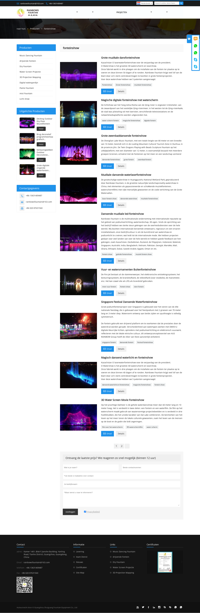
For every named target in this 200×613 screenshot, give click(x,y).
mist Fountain (26, 93)
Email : (20, 562)
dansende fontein (126, 342)
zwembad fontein (144, 159)
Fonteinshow (107, 85)
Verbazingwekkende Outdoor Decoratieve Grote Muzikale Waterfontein (45, 152)
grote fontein (129, 159)
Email (107, 91)
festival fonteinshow (145, 342)
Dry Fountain (26, 66)
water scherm (152, 427)
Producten (35, 28)
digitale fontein (150, 120)
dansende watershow (128, 198)
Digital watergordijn (29, 82)
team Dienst (81, 556)
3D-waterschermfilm (135, 427)
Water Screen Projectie (30, 71)
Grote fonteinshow (123, 85)
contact (21, 544)
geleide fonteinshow (124, 254)
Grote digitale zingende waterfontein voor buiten (43, 168)
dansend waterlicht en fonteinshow (115, 385)
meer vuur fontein (109, 286)
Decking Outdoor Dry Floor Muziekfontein (44, 121)
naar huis (21, 28)
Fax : (19, 573)
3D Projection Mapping (30, 77)
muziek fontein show (144, 254)
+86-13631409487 (56, 3)
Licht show (24, 99)
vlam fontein (139, 286)
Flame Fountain (27, 88)
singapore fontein (109, 342)
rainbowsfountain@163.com (32, 3)
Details (121, 91)
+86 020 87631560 (34, 208)
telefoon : (21, 567)
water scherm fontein (110, 120)
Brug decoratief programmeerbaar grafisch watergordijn (45, 137)
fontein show (107, 254)
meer (41, 128)
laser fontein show (109, 198)
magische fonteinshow (131, 120)
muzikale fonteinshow (142, 85)
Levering (80, 551)
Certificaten (81, 567)
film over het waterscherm (112, 427)
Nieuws (79, 562)
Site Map (80, 572)
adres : (20, 551)
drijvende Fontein (28, 61)
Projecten (121, 12)
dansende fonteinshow (111, 159)
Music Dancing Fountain (31, 55)
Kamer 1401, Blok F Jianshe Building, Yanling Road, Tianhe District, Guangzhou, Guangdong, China (45, 554)
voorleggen (70, 512)
